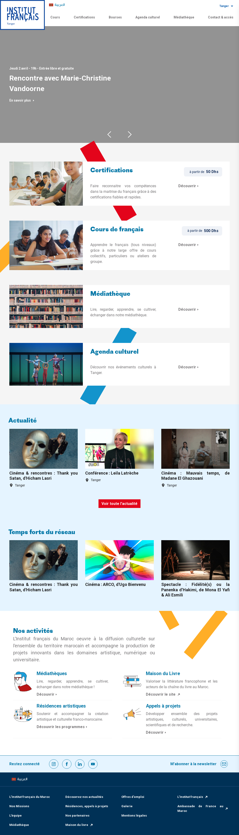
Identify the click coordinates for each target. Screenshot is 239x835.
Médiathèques (52, 673)
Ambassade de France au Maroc (202, 808)
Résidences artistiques (61, 706)
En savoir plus (22, 100)
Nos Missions (19, 806)
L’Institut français (192, 797)
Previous (109, 134)
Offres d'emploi (132, 797)
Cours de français (117, 230)
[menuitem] (57, 5)
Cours (55, 17)
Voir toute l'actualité (119, 503)
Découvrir (189, 186)
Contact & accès (220, 17)
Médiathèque (184, 17)
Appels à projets (163, 706)
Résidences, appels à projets (86, 806)
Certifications (84, 17)
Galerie (127, 806)
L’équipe (15, 815)
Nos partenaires (77, 815)
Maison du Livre (163, 673)
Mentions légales (134, 815)
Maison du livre (79, 825)
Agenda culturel (147, 17)
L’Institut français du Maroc (29, 797)
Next (130, 134)
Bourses (115, 17)
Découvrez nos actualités (84, 797)
